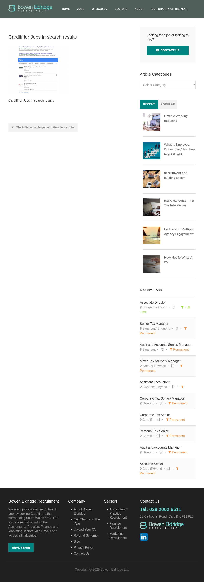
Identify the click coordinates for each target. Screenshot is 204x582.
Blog (77, 541)
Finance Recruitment (118, 525)
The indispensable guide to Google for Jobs (43, 127)
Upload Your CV (85, 529)
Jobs (80, 8)
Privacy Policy (84, 547)
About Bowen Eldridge (83, 511)
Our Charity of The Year (170, 8)
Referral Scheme (86, 535)
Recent (149, 104)
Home (66, 8)
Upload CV (99, 8)
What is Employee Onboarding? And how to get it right (179, 149)
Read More (21, 547)
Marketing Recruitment (118, 536)
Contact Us (167, 50)
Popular (167, 104)
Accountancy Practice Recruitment (119, 513)
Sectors (121, 8)
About (139, 8)
